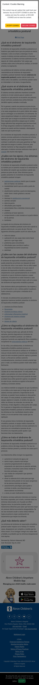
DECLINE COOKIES (28, 25)
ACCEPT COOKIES (13, 25)
